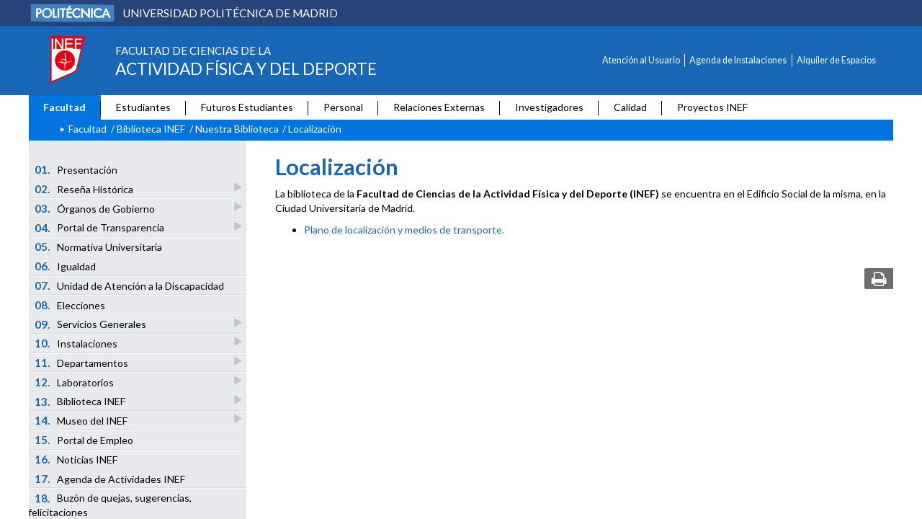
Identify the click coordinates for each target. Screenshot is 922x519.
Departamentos (82, 362)
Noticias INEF (76, 459)
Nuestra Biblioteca (237, 129)
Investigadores (549, 107)
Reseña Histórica (85, 188)
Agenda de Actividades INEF (110, 478)
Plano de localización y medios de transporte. (404, 229)
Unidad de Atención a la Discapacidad (130, 285)
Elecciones (70, 304)
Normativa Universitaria (99, 246)
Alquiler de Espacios (836, 60)
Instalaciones (77, 343)
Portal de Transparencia (100, 227)
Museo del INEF (82, 420)
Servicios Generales (91, 324)
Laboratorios (75, 382)
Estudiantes (143, 107)
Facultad (64, 107)
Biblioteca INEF (151, 129)
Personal (343, 107)
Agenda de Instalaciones (738, 60)
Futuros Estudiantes (247, 107)
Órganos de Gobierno (96, 208)
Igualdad (66, 266)
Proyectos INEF (712, 107)
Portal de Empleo (84, 439)
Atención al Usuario (641, 60)
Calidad (630, 107)
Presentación (76, 169)
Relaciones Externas (439, 107)
